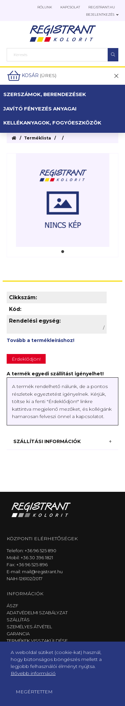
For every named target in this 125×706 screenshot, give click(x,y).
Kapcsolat (70, 7)
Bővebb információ (33, 673)
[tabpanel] (62, 200)
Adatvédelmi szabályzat (37, 612)
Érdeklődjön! (26, 359)
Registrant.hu (101, 7)
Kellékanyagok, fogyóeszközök (52, 122)
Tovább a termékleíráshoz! (40, 340)
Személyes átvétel (29, 626)
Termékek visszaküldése (37, 640)
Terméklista (37, 137)
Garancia (18, 633)
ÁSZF (12, 605)
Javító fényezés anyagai (40, 108)
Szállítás (18, 619)
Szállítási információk (47, 441)
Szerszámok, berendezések (44, 94)
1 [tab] (62, 252)
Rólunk (44, 7)
